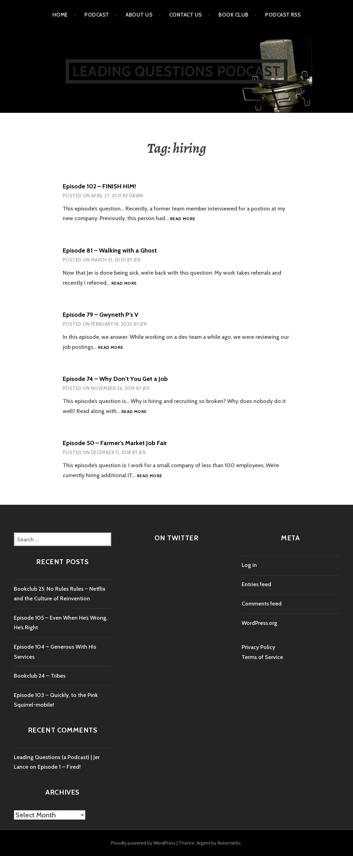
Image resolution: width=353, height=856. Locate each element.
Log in (249, 565)
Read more (182, 219)
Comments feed (262, 603)
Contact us (185, 15)
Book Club (233, 15)
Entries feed (256, 584)
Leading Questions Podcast (176, 71)
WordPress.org (259, 623)
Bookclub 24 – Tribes (39, 675)
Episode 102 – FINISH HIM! (99, 186)
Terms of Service (262, 657)
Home (60, 15)
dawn (136, 195)
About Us (139, 15)
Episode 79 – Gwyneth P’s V (100, 314)
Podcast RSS (283, 15)
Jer (137, 260)
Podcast (96, 15)
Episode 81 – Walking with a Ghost (110, 250)
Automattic (229, 843)
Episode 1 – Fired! (59, 767)
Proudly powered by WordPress (143, 843)
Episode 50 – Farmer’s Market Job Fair (115, 443)
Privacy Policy (258, 647)
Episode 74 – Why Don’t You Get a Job (115, 379)
